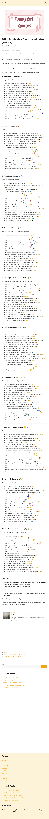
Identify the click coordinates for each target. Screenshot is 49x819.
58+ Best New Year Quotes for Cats (10, 687)
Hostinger (25, 816)
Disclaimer (4, 770)
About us (4, 760)
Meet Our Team (5, 775)
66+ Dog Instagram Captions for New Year (12, 680)
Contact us (4, 763)
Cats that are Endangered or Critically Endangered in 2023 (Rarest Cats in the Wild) (26, 582)
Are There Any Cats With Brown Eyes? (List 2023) (17, 586)
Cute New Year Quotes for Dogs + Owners (12, 682)
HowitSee (4, 3)
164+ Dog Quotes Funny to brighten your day (14, 654)
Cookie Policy (5, 765)
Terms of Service (6, 780)
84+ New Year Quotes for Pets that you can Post (13, 685)
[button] (42, 3)
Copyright (4, 768)
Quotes (5, 652)
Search (3, 664)
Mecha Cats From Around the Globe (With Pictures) (18, 584)
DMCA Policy (5, 773)
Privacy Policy (5, 778)
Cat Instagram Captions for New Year (10, 677)
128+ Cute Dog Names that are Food (12, 656)
